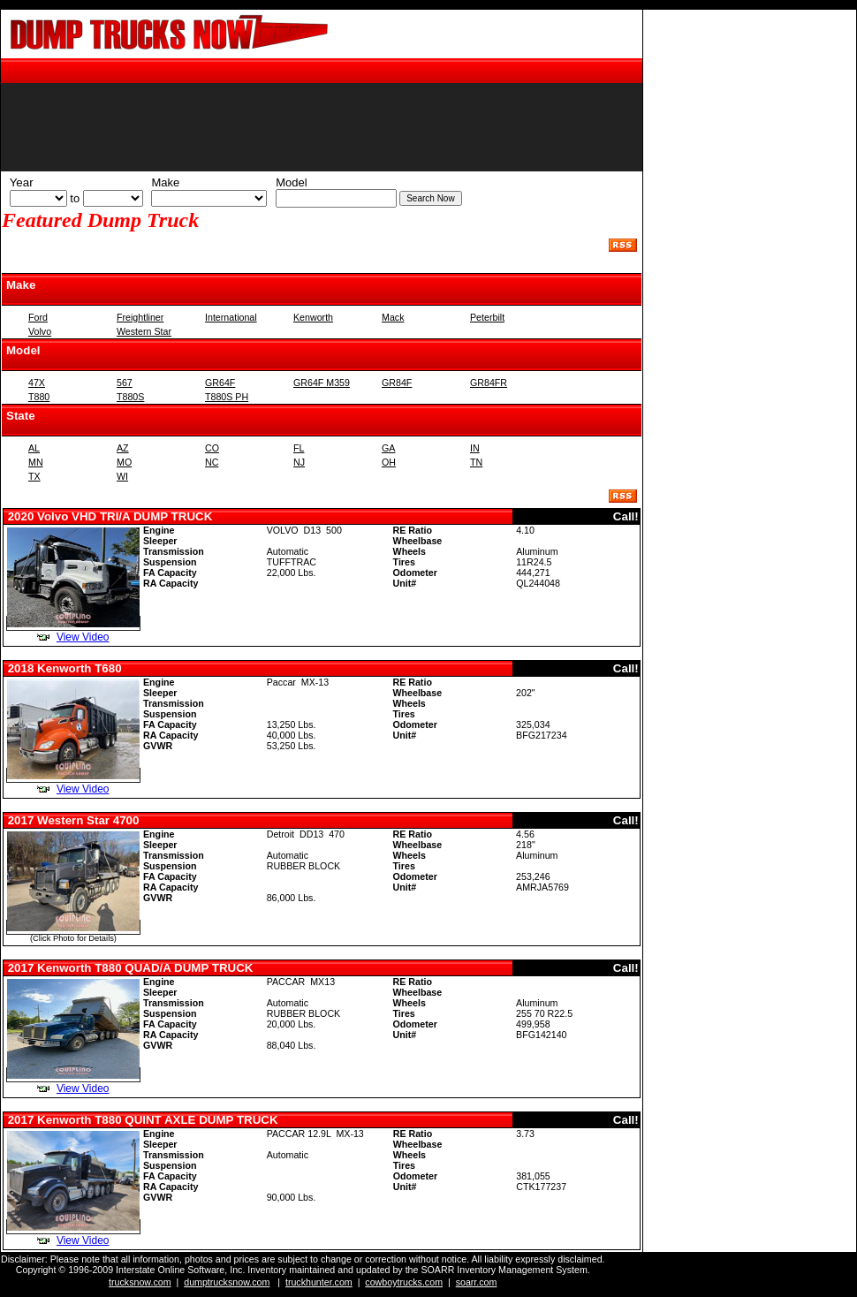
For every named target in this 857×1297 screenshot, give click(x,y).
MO (124, 462)
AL (34, 448)
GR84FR (488, 382)
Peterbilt (487, 317)
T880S (130, 396)
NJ (299, 462)
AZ (123, 448)
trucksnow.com (140, 1282)
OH (389, 462)
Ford (38, 317)
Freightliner (140, 317)
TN (476, 462)
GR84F (397, 382)
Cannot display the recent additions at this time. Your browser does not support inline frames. (321, 125)
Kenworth (313, 317)
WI (122, 476)
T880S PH (226, 396)
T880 (38, 396)
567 (125, 382)
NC (211, 462)
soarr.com (476, 1282)
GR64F (220, 382)
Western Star (144, 331)
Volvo (39, 331)
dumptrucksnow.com (226, 1282)
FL (298, 448)
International (231, 317)
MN (35, 462)
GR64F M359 (321, 382)
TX (34, 476)
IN (475, 448)
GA (388, 448)
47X (36, 382)
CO (212, 448)
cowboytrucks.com (404, 1282)
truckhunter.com (319, 1282)
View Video (83, 637)
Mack (393, 317)
